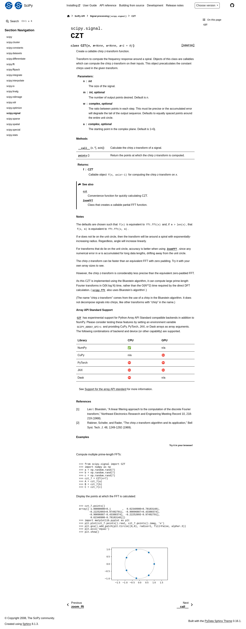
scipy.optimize (14, 107)
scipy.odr (11, 102)
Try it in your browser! (181, 445)
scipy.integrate (14, 75)
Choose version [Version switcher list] (206, 5)
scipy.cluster (13, 42)
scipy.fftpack (13, 69)
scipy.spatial (13, 124)
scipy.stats (12, 135)
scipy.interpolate (15, 80)
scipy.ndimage (14, 97)
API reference (108, 5)
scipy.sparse (13, 118)
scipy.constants (14, 47)
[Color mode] (225, 5)
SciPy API (80, 16)
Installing (72, 5)
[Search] (20, 21)
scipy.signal (13, 113)
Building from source (131, 5)
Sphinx (27, 623)
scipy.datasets (14, 53)
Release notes (175, 5)
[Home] (68, 16)
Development (155, 5)
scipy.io (10, 86)
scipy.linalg (12, 91)
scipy (9, 37)
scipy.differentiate (15, 58)
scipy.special (13, 129)
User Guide (90, 5)
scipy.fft (10, 64)
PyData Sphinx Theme (218, 621)
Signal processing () (108, 16)
